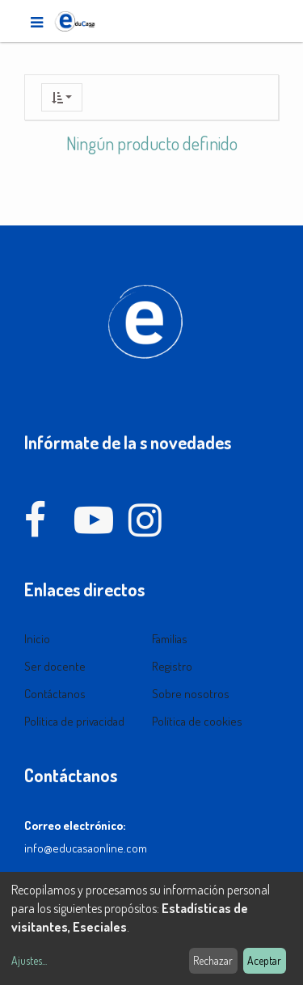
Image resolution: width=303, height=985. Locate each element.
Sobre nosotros (190, 693)
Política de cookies (197, 721)
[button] (61, 97)
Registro (172, 666)
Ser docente (55, 666)
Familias (169, 638)
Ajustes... (29, 960)
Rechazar (213, 960)
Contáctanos (55, 693)
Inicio (37, 638)
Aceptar (264, 960)
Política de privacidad (74, 721)
